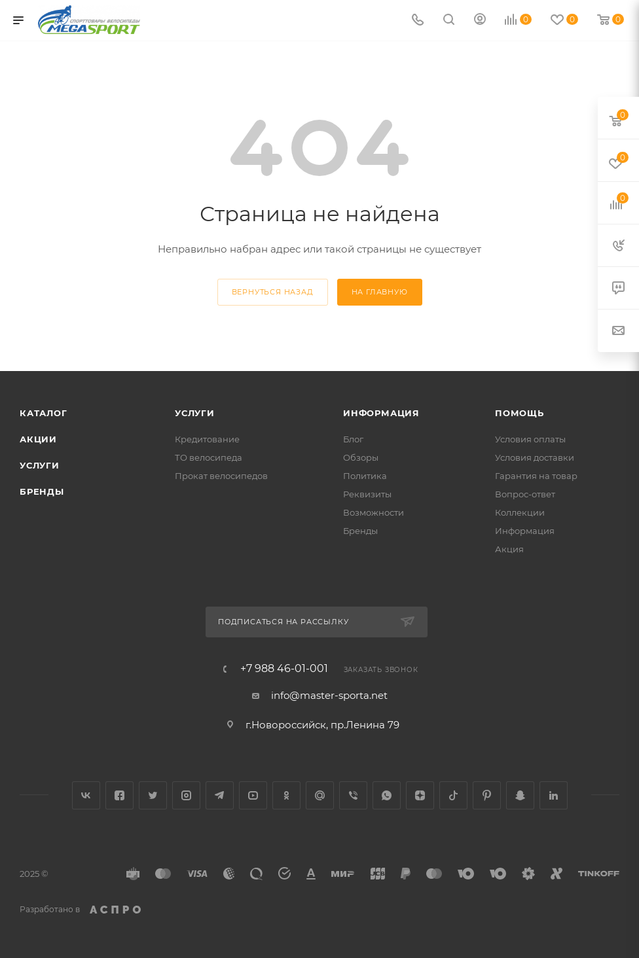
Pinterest (487, 795)
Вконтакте (86, 795)
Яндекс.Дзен (420, 795)
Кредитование (207, 439)
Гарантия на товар (536, 475)
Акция (509, 549)
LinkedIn (553, 795)
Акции (38, 439)
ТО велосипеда (208, 457)
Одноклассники (286, 795)
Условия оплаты (530, 439)
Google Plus (320, 795)
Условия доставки (534, 457)
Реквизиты (367, 494)
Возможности (373, 512)
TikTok (453, 795)
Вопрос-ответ (525, 494)
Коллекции (520, 512)
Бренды (42, 491)
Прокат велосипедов (221, 475)
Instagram (186, 795)
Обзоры (360, 457)
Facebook (119, 795)
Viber (353, 795)
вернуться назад (273, 291)
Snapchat (520, 795)
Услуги (40, 465)
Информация (381, 413)
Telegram (220, 795)
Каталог (43, 413)
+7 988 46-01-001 (284, 669)
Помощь (519, 413)
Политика (365, 475)
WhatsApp (387, 795)
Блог (353, 439)
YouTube (253, 795)
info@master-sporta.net (329, 695)
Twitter (153, 795)
